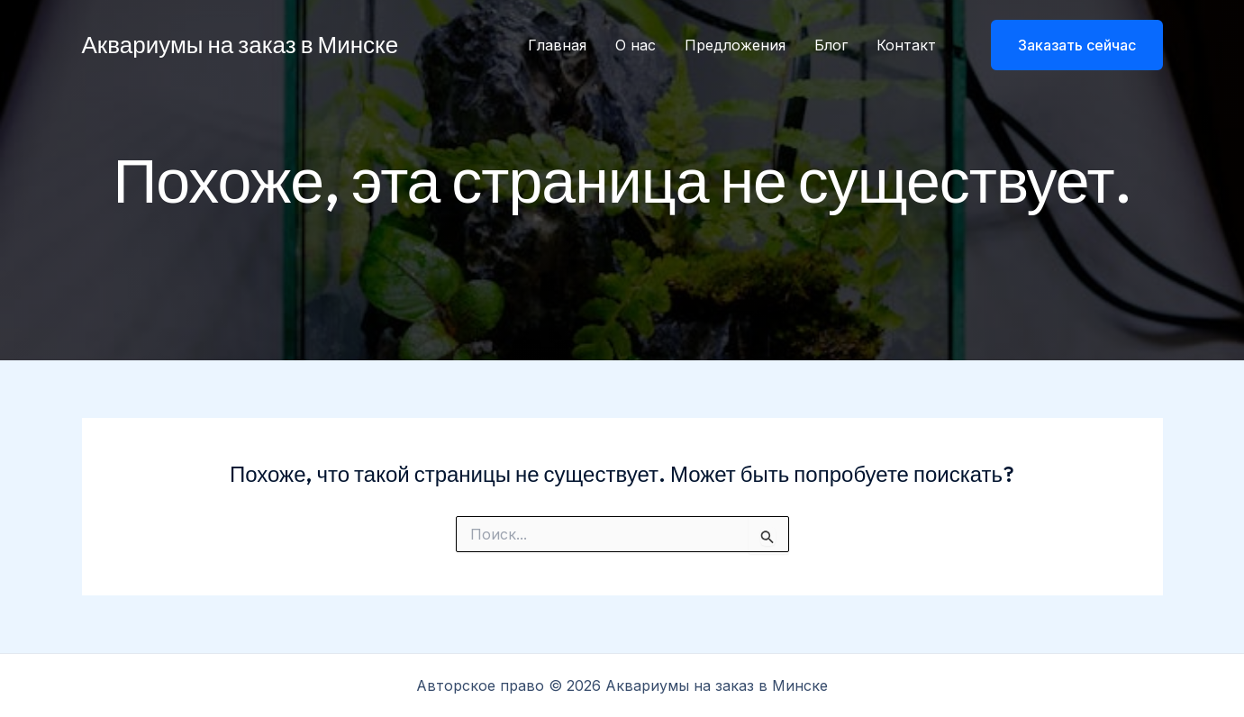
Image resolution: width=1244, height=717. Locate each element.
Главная (557, 45)
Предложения (735, 45)
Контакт (906, 45)
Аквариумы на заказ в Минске (240, 44)
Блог (831, 45)
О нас (635, 45)
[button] (1065, 45)
